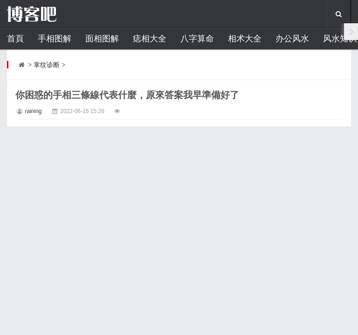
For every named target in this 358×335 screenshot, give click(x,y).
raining (33, 111)
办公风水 (292, 38)
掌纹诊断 (47, 64)
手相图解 (54, 38)
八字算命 (197, 38)
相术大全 (245, 38)
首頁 (15, 38)
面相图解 (102, 38)
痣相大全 (149, 38)
